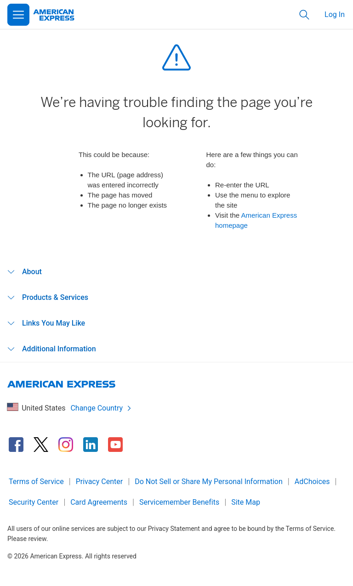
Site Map (245, 502)
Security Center (33, 502)
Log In (335, 14)
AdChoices (312, 481)
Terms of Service (36, 481)
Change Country (101, 408)
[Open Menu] (18, 15)
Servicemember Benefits (179, 502)
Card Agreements (98, 502)
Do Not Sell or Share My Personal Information (209, 481)
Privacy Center (99, 481)
